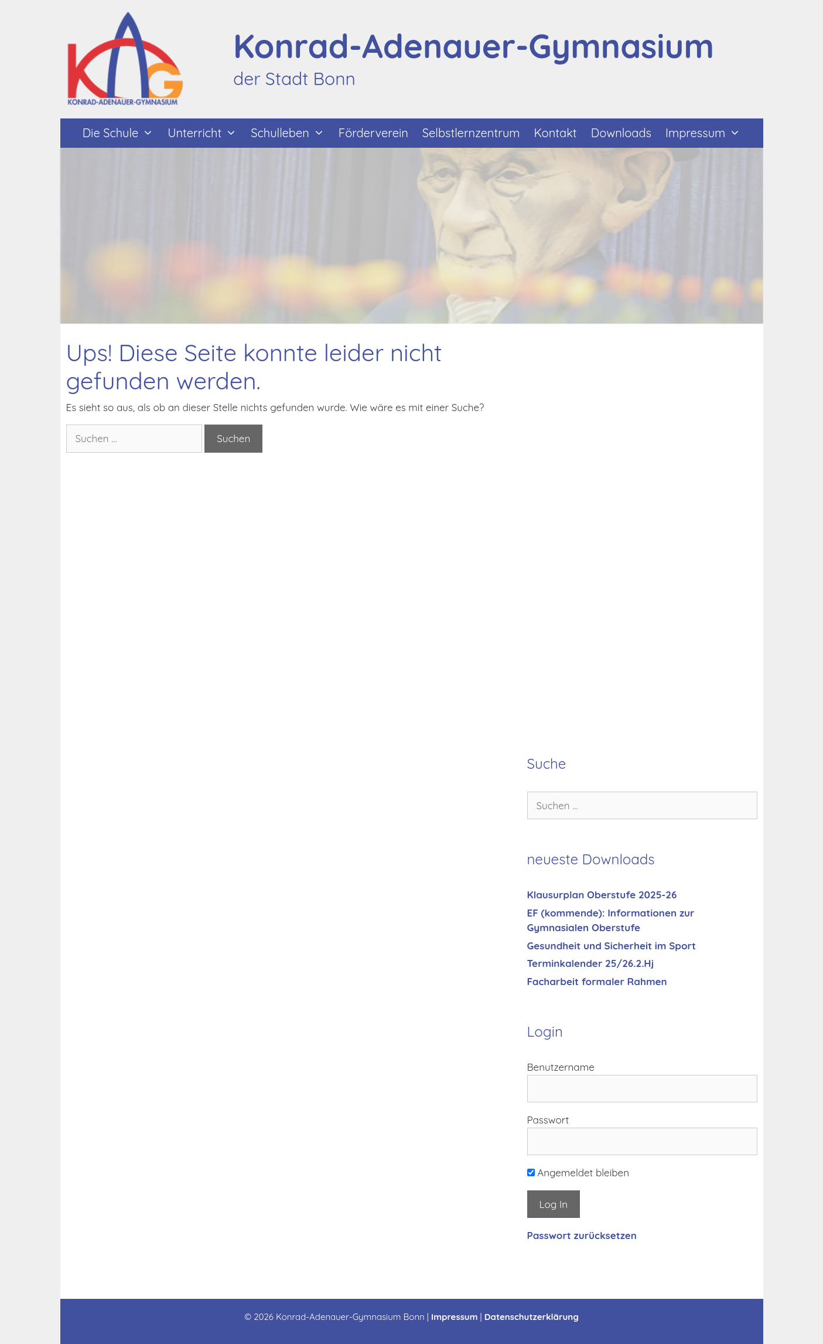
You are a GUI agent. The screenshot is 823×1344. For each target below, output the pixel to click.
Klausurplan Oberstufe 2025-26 (602, 894)
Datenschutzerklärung (531, 1316)
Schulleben (291, 133)
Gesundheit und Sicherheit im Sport (611, 945)
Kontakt (555, 132)
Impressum (706, 133)
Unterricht (206, 133)
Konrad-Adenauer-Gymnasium (473, 45)
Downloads (621, 132)
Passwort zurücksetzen (582, 1235)
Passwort (548, 1120)
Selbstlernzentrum (471, 132)
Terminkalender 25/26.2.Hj (590, 963)
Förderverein (373, 132)
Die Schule (121, 133)
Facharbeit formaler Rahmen (597, 981)
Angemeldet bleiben (578, 1172)
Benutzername (561, 1067)
